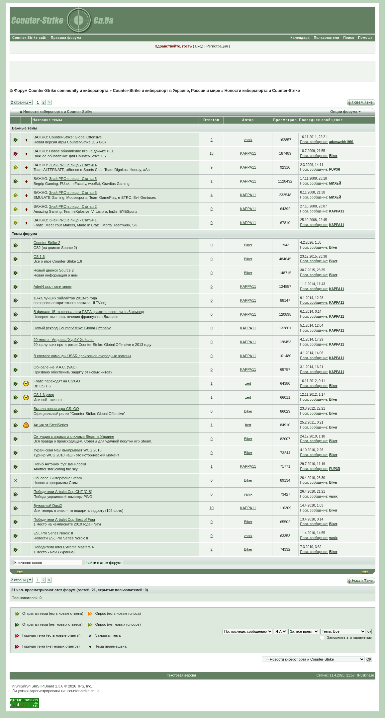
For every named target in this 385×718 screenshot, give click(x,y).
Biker (333, 156)
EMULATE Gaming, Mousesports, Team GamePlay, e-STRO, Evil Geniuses (95, 197)
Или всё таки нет (48, 400)
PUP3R (334, 169)
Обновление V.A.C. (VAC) (55, 367)
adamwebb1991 (341, 142)
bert (248, 425)
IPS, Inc (84, 686)
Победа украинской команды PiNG (63, 497)
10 (212, 508)
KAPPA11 (248, 153)
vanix (248, 140)
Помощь (365, 38)
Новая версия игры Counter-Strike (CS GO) (70, 142)
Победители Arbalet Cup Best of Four (64, 519)
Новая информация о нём (55, 275)
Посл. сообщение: (314, 142)
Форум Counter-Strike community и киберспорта (61, 90)
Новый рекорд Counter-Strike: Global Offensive (72, 328)
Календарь (300, 38)
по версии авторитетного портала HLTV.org (70, 303)
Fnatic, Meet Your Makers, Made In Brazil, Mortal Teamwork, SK (85, 225)
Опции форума (343, 112)
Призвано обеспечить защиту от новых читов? (73, 372)
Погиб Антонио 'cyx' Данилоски (60, 464)
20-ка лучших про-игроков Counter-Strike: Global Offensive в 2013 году (92, 345)
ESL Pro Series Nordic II (53, 533)
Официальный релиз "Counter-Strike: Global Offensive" (79, 414)
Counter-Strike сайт (29, 38)
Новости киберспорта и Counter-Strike (262, 90)
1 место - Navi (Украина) (54, 552)
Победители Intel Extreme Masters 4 (64, 547)
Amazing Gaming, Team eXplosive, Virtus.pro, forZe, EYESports (86, 211)
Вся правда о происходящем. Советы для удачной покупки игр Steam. (93, 441)
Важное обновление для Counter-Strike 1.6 (70, 156)
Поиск (348, 38)
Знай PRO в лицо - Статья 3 (73, 193)
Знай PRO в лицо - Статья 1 (73, 220)
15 (212, 153)
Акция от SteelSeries (51, 425)
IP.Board (47, 686)
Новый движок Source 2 (54, 270)
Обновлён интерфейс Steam (58, 478)
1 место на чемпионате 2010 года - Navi (67, 524)
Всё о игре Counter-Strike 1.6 (58, 261)
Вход (199, 46)
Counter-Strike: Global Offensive (75, 137)
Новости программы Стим (56, 483)
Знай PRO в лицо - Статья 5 (73, 179)
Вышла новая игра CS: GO (56, 409)
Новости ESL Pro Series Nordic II (61, 538)
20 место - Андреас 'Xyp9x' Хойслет (64, 340)
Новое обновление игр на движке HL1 (81, 151)
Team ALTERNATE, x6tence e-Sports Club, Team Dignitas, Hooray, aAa (92, 170)
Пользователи (326, 38)
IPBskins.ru (365, 675)
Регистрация (217, 46)
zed (248, 383)
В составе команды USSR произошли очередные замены (82, 356)
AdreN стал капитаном (52, 286)
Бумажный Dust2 (48, 506)
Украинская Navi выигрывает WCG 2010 (68, 450)
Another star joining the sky (56, 469)
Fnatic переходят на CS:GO (57, 381)
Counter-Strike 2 (47, 243)
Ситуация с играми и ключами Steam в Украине (74, 437)
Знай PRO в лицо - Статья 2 (73, 206)
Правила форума (66, 38)
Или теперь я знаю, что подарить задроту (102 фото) (78, 511)
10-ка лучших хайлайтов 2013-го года (65, 298)
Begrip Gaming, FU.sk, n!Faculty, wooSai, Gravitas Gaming (82, 184)
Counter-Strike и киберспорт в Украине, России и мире (166, 90)
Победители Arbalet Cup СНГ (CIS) (63, 492)
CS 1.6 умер (44, 395)
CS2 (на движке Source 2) (55, 248)
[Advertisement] (192, 71)
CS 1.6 (39, 257)
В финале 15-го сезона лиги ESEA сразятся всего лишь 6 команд (89, 312)
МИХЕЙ (335, 183)
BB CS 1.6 (42, 386)
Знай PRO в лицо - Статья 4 (73, 165)
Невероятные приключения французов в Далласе (76, 317)
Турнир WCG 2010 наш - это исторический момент (76, 455)
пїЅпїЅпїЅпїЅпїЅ (26, 686)
